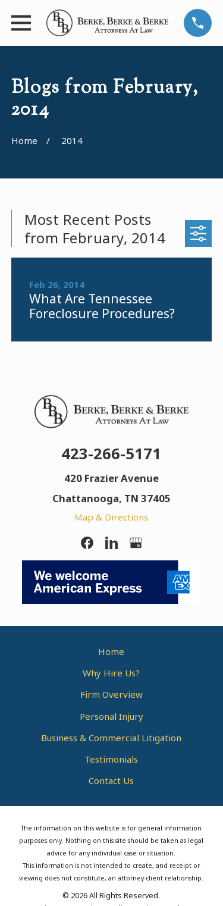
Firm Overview (111, 694)
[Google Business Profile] (136, 543)
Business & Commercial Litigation (111, 738)
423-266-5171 (111, 453)
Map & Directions (111, 517)
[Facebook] (87, 543)
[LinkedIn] (111, 543)
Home (111, 651)
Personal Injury (111, 716)
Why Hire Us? (111, 673)
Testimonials (111, 759)
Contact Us (111, 780)
